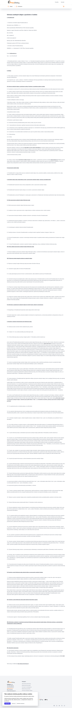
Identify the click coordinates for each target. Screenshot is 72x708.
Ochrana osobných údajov (27, 690)
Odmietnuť (14, 703)
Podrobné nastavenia (20, 703)
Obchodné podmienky (26, 683)
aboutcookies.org (54, 159)
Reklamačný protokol (26, 688)
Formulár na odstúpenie (27, 687)
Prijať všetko (7, 703)
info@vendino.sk (13, 53)
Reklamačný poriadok (26, 685)
